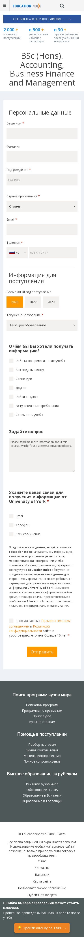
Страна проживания (23, 196)
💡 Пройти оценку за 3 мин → (42, 928)
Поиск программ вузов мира (42, 694)
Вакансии (42, 874)
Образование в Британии (42, 795)
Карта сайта (42, 881)
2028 (51, 302)
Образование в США (42, 790)
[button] (42, 206)
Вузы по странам (42, 722)
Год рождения (19, 169)
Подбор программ (42, 744)
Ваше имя (15, 123)
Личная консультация (42, 750)
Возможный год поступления (28, 292)
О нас (42, 861)
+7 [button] (17, 253)
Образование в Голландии (42, 801)
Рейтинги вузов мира (42, 784)
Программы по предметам (42, 710)
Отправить (42, 652)
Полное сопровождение (42, 761)
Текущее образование (24, 315)
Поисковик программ (42, 705)
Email (11, 219)
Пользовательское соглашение (42, 888)
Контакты (42, 868)
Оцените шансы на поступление (42, 19)
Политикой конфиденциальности (29, 628)
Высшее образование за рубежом (42, 773)
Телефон (14, 242)
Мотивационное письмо (42, 756)
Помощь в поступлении (42, 734)
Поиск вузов (42, 716)
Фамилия (13, 146)
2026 (14, 302)
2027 (33, 302)
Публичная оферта (42, 895)
